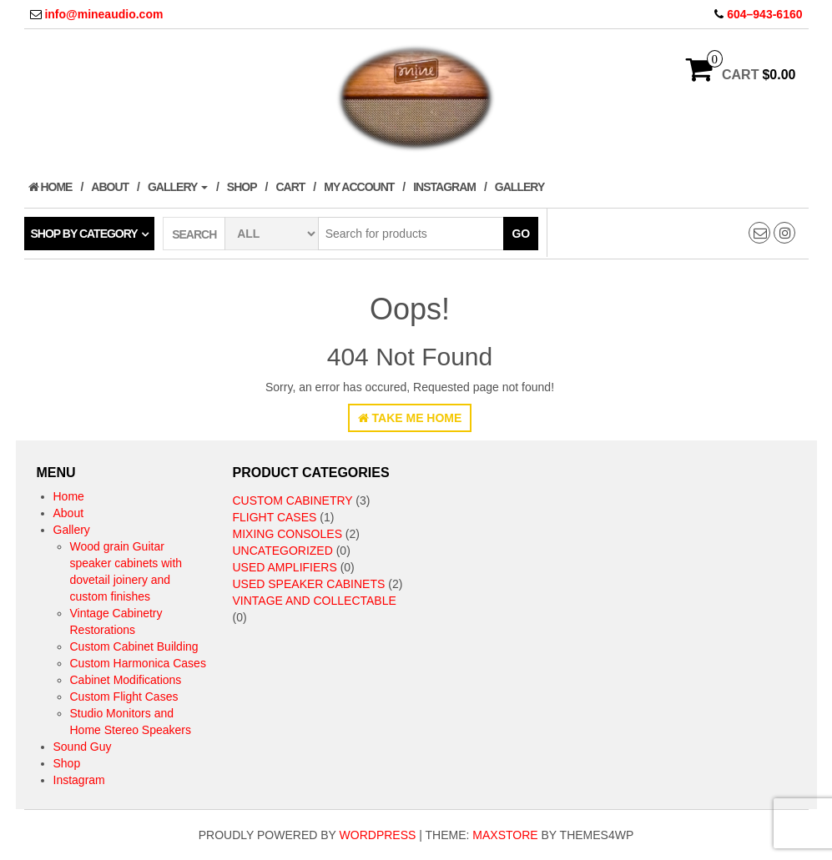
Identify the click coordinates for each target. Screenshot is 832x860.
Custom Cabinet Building (134, 646)
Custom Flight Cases (124, 696)
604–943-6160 (764, 14)
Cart (290, 187)
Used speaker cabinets (309, 584)
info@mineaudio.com (103, 14)
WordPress (378, 835)
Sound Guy (82, 746)
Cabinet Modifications (126, 679)
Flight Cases (275, 517)
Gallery (178, 187)
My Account (359, 187)
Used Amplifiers (285, 567)
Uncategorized (283, 550)
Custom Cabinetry (293, 500)
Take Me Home (410, 418)
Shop (242, 187)
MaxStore (504, 835)
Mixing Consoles (287, 534)
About (110, 187)
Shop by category (84, 233)
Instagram (444, 187)
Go (521, 233)
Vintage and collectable (314, 600)
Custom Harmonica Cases (138, 663)
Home (50, 187)
